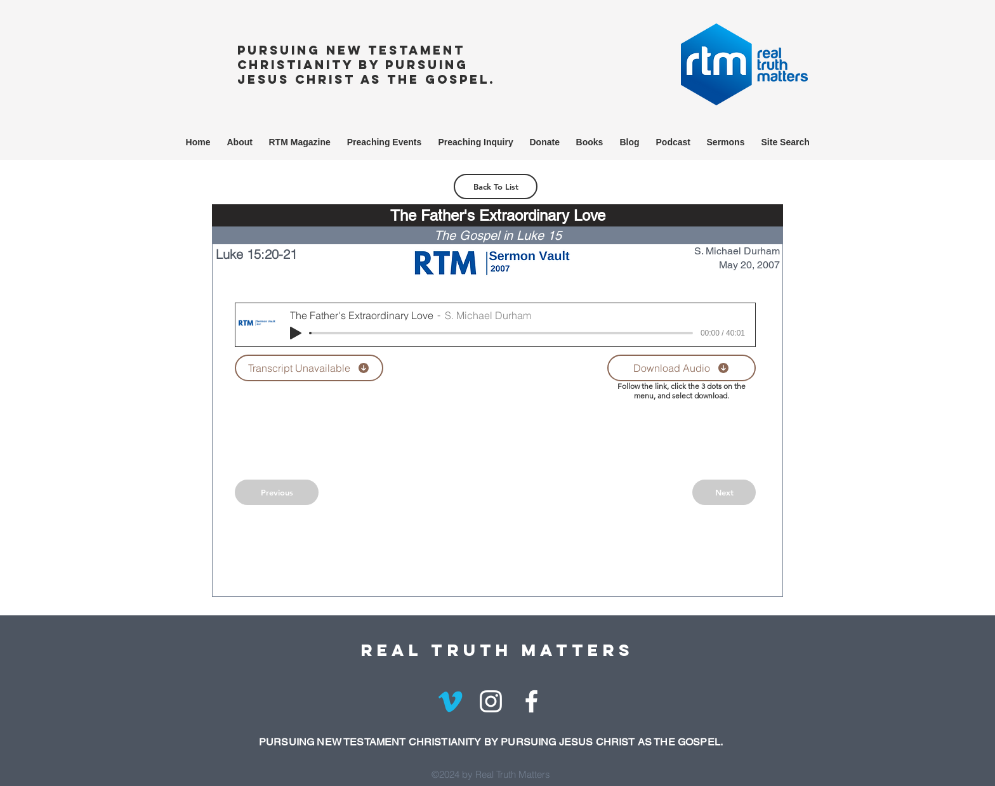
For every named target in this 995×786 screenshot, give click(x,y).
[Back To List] (495, 186)
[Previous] (277, 492)
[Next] (724, 492)
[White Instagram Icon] (491, 701)
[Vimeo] (450, 701)
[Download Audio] (681, 368)
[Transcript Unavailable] (309, 368)
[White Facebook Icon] (531, 701)
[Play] (295, 333)
